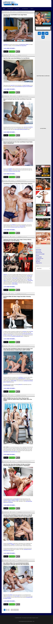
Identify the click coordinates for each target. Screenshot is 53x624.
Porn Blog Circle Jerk (39, 258)
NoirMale (17, 500)
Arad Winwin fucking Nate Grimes (17, 336)
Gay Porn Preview (23, 395)
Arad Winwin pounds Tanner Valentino (16, 227)
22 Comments (13, 461)
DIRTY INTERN (13, 380)
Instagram (13, 544)
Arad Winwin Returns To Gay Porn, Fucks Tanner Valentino (17, 183)
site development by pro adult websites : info (26, 621)
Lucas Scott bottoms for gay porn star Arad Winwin (23, 86)
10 (11, 609)
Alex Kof (25, 127)
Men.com (10, 501)
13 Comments (13, 560)
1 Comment (13, 55)
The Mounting (30, 280)
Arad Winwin (5, 44)
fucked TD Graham (26, 85)
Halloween (5, 274)
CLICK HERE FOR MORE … (10, 48)
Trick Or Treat (14, 278)
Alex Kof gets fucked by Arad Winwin (21, 129)
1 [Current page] (4, 609)
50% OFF (20, 384)
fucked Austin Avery (21, 378)
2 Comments (13, 236)
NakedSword (5, 500)
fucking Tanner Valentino (24, 44)
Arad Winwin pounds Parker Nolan (14, 171)
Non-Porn (37, 255)
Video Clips (38, 261)
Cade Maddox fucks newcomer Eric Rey (10, 451)
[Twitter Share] (5, 51)
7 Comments (12, 293)
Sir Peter (31, 331)
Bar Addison (10, 594)
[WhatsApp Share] (12, 51)
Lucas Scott (12, 85)
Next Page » (16, 609)
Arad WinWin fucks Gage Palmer (20, 45)
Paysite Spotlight (24, 55)
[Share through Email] (17, 51)
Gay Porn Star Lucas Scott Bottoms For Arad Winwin (16, 58)
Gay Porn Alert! (24, 236)
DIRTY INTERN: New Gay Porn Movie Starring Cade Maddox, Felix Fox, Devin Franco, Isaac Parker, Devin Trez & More (17, 399)
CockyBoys (13, 500)
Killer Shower (14, 282)
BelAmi (9, 500)
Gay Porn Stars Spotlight (26, 461)
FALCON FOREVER (6, 385)
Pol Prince (24, 331)
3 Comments (12, 395)
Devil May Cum (29, 275)
